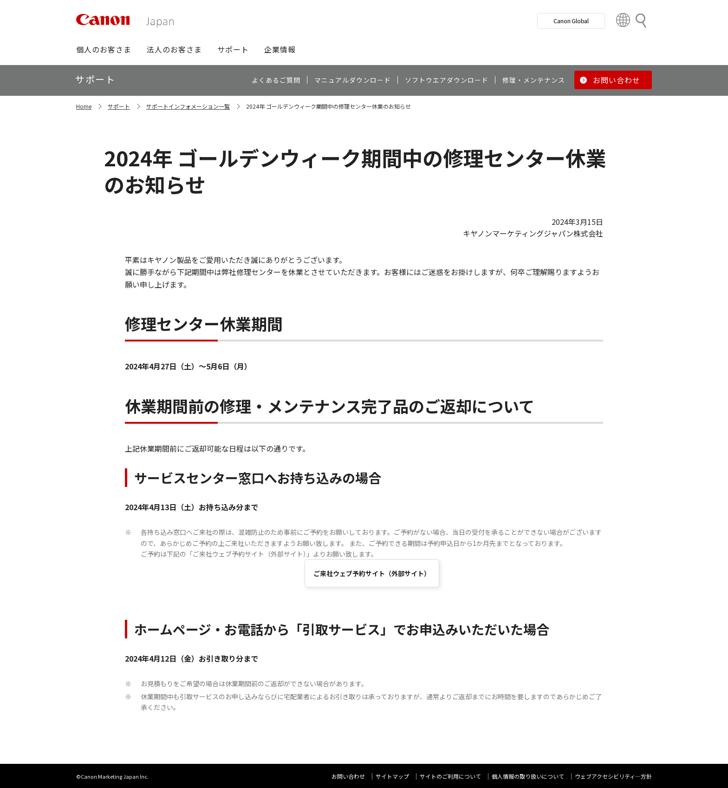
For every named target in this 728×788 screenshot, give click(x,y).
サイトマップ (392, 776)
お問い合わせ (348, 776)
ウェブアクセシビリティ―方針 (613, 776)
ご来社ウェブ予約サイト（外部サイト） (371, 573)
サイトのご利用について (450, 776)
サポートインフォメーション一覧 (188, 106)
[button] (103, 49)
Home (83, 106)
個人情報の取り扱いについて (528, 776)
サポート (119, 106)
